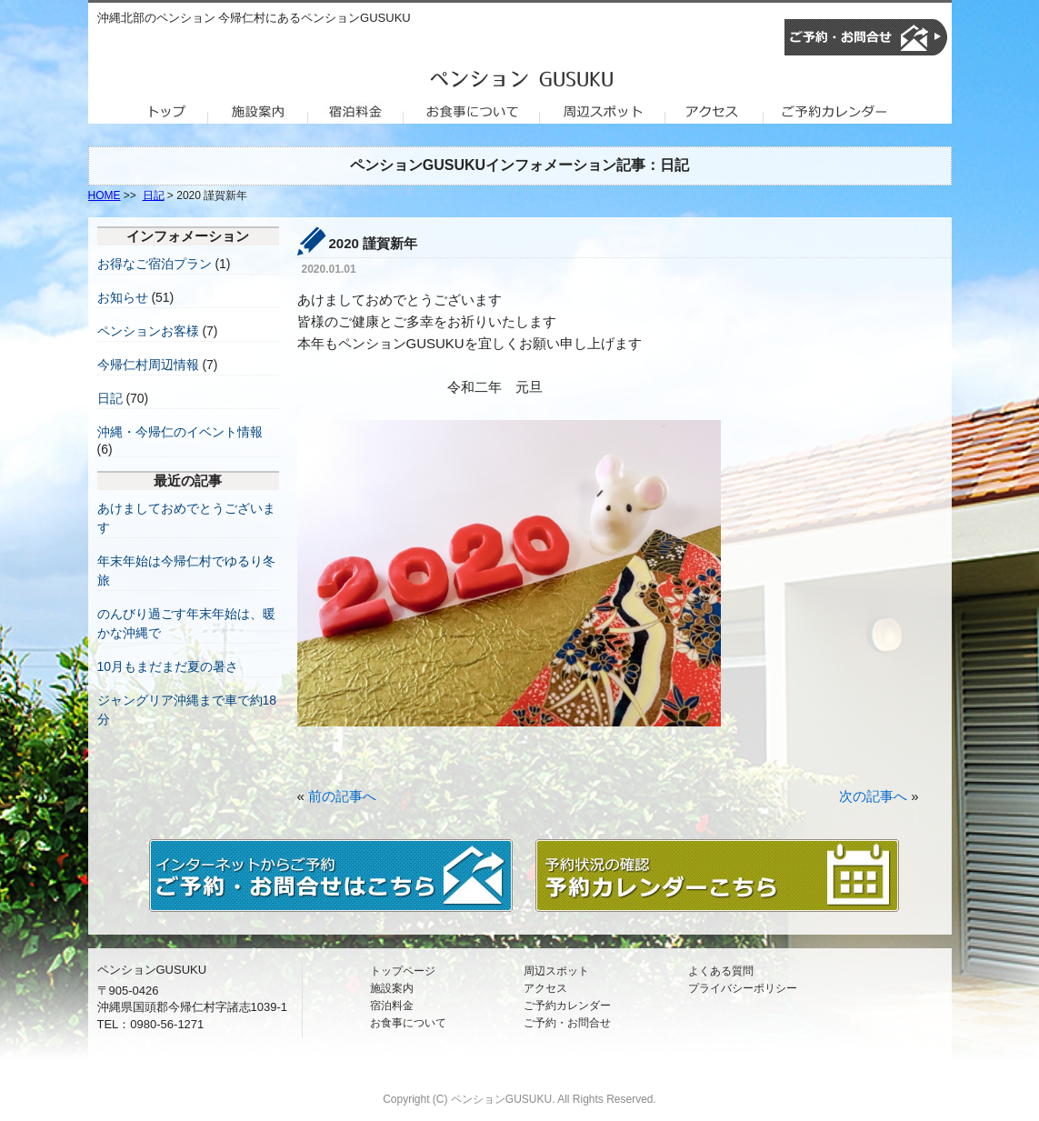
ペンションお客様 (148, 331)
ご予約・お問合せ (567, 1022)
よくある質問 (721, 971)
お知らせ (122, 297)
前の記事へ (342, 796)
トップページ (402, 971)
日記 (154, 195)
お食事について (408, 1022)
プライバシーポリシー (742, 988)
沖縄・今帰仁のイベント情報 (180, 432)
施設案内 (392, 988)
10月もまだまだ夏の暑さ (168, 666)
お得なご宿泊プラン (154, 263)
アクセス (545, 988)
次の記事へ (873, 796)
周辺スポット (556, 971)
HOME (104, 195)
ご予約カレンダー (567, 1005)
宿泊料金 (392, 1005)
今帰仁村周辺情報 (148, 364)
